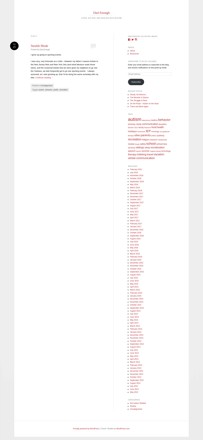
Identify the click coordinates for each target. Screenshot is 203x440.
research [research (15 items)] (153, 140)
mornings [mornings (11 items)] (155, 131)
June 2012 (134, 389)
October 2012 (135, 377)
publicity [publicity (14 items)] (160, 135)
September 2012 (137, 380)
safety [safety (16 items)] (143, 144)
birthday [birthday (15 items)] (131, 124)
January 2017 (135, 227)
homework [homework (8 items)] (141, 131)
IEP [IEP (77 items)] (148, 131)
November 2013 (136, 338)
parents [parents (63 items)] (146, 135)
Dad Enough (101, 13)
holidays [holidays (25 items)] (132, 131)
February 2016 (136, 257)
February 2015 (136, 293)
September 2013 (137, 344)
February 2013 (136, 365)
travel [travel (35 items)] (150, 154)
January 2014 (135, 332)
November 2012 (136, 374)
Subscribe (136, 82)
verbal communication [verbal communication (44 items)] (141, 158)
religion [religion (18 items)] (145, 139)
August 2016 (135, 239)
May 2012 (134, 392)
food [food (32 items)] (154, 127)
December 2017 (136, 193)
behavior (48, 90)
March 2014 (135, 326)
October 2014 (135, 305)
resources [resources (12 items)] (162, 140)
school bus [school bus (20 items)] (161, 144)
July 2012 (134, 386)
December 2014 (136, 299)
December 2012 (136, 371)
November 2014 (136, 302)
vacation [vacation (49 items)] (159, 154)
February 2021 (136, 169)
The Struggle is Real (138, 100)
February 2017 (136, 224)
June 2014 (134, 317)
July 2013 (134, 350)
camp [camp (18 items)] (138, 124)
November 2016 (136, 230)
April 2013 (134, 359)
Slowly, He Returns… (138, 94)
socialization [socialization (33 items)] (158, 147)
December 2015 (136, 263)
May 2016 (134, 248)
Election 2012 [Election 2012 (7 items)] (133, 127)
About (132, 51)
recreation (63, 90)
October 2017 (135, 199)
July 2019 (134, 172)
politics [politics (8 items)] (153, 136)
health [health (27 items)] (160, 127)
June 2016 (134, 245)
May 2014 (134, 320)
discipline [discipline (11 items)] (163, 124)
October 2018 (135, 178)
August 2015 (135, 275)
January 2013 (135, 368)
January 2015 (135, 296)
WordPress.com (122, 429)
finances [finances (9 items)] (147, 127)
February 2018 (136, 190)
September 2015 (137, 272)
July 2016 (134, 242)
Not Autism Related (138, 403)
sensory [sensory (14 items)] (131, 147)
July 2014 (134, 314)
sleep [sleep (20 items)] (147, 147)
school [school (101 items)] (151, 143)
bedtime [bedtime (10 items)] (154, 120)
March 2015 (135, 290)
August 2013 (135, 347)
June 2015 (134, 281)
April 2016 (134, 251)
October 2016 (135, 233)
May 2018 (134, 184)
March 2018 (135, 188)
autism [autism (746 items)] (134, 119)
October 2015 (135, 269)
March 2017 (135, 221)
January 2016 (135, 260)
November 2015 (136, 266)
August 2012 (135, 383)
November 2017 (136, 197)
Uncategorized (46, 85)
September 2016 (137, 236)
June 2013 (134, 353)
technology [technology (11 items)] (166, 151)
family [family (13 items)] (141, 127)
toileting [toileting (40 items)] (141, 154)
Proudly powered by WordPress (86, 429)
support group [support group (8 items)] (155, 151)
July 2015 (134, 278)
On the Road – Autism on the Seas (144, 104)
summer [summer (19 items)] (145, 151)
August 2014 (135, 311)
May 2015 (134, 284)
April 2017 (134, 218)
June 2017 (134, 212)
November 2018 (136, 175)
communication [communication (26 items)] (150, 124)
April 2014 (134, 323)
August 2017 (135, 206)
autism (41, 90)
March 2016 (135, 254)
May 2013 (134, 356)
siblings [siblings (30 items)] (140, 147)
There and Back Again (139, 106)
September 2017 (137, 202)
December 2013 (136, 335)
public (56, 90)
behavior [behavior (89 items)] (164, 119)
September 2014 (137, 308)
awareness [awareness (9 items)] (146, 120)
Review (133, 406)
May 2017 (134, 215)
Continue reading (45, 77)
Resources (134, 54)
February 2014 (136, 329)
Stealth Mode (39, 46)
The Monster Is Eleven (139, 97)
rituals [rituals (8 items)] (137, 144)
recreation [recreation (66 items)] (134, 139)
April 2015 (134, 287)
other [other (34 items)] (137, 135)
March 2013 (135, 362)
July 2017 (134, 208)
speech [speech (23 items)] (132, 151)
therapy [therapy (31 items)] (132, 154)
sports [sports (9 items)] (138, 151)
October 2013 (135, 341)
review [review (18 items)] (131, 144)
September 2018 (137, 181)
